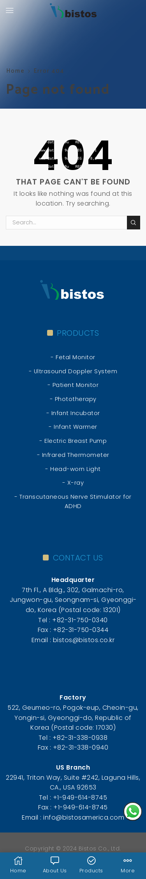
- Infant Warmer (73, 426)
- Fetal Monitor (73, 357)
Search (133, 222)
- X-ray (73, 482)
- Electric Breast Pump (73, 441)
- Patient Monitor (73, 385)
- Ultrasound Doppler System (73, 371)
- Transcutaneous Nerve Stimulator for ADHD (73, 501)
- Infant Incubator (73, 413)
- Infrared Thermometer (73, 455)
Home (15, 71)
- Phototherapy (73, 399)
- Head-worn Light (73, 469)
